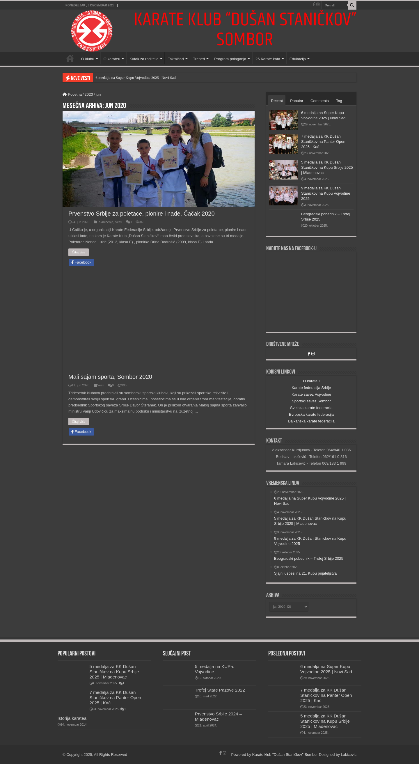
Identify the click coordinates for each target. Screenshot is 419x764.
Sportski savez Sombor (311, 401)
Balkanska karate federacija (311, 421)
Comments (319, 101)
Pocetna (72, 94)
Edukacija (298, 59)
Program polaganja (230, 59)
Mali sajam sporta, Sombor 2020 (110, 377)
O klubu (87, 59)
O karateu (112, 59)
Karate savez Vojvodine (311, 394)
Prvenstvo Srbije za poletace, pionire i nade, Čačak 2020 (141, 213)
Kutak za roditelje (144, 59)
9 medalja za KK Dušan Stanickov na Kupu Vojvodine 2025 (325, 193)
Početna (70, 58)
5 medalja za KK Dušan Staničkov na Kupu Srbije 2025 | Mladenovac (327, 167)
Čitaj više (78, 252)
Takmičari (176, 59)
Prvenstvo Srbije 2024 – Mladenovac (218, 716)
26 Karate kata (267, 59)
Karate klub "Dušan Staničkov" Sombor (285, 754)
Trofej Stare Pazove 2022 (220, 689)
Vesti (118, 222)
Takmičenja (105, 222)
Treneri (199, 59)
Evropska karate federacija (311, 414)
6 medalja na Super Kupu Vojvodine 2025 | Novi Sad (135, 77)
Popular (296, 101)
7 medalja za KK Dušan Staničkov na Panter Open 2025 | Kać (323, 141)
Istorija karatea (72, 718)
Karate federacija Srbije (311, 387)
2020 (89, 94)
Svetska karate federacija (311, 408)
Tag (339, 101)
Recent (277, 101)
